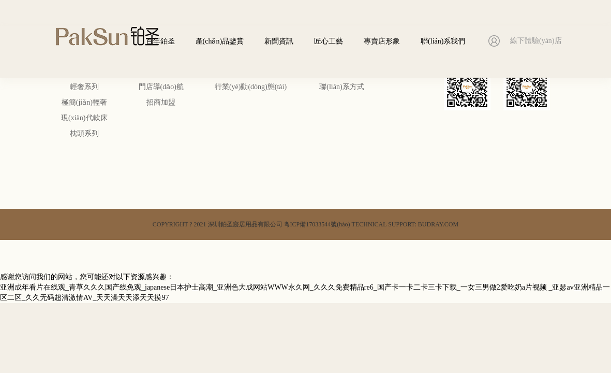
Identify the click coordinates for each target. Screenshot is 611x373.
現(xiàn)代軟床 (84, 118)
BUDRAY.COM (438, 224)
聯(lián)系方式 (341, 87)
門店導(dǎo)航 (161, 87)
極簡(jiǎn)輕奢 (84, 102)
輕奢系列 (84, 87)
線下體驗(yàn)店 (536, 41)
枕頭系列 (84, 133)
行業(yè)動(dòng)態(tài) (251, 87)
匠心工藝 (328, 41)
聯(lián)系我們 (443, 41)
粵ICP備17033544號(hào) (317, 224)
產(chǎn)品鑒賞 (220, 41)
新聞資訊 (278, 41)
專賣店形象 (382, 41)
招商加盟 (160, 102)
